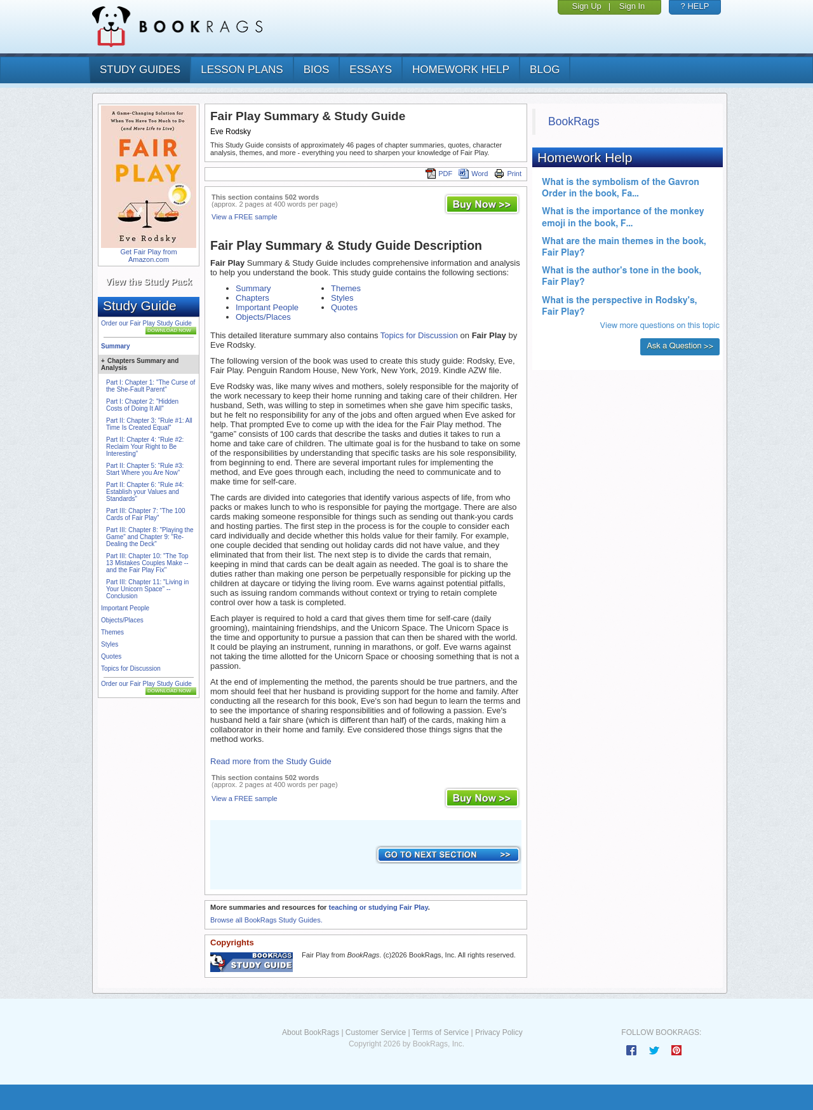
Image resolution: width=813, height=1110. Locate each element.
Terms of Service (440, 1032)
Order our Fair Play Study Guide (146, 323)
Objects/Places (122, 620)
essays (370, 70)
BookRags (574, 121)
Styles (109, 644)
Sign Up (586, 6)
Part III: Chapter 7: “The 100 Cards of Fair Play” (145, 514)
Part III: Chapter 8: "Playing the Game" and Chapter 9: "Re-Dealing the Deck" (150, 536)
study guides (140, 70)
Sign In (632, 6)
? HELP (695, 6)
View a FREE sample (245, 217)
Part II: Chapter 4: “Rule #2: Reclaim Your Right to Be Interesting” (145, 446)
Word (473, 173)
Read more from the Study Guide (271, 761)
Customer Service (376, 1032)
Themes (112, 632)
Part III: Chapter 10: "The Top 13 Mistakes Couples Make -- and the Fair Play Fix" (147, 562)
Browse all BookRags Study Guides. (266, 920)
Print (507, 173)
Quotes (111, 656)
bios (317, 70)
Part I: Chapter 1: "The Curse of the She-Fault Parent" (150, 386)
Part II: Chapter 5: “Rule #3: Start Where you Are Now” (145, 469)
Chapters (252, 298)
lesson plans (242, 70)
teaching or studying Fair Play (377, 907)
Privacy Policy (499, 1032)
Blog (545, 70)
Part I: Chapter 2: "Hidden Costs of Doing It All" (142, 405)
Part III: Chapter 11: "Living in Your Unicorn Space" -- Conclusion (147, 589)
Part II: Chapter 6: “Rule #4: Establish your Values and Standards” (145, 491)
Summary (115, 346)
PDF (439, 173)
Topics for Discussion (131, 668)
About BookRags (310, 1032)
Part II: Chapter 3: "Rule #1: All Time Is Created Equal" (149, 424)
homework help (460, 70)
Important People (125, 608)
